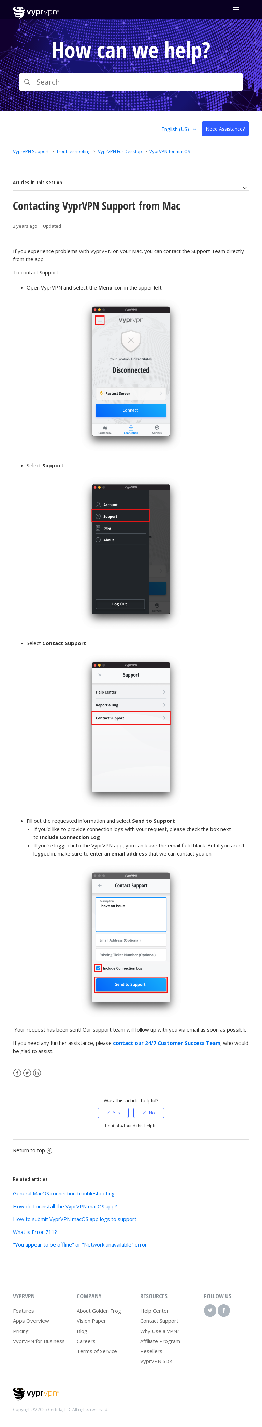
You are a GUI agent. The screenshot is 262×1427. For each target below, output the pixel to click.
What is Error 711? (35, 1231)
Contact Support (159, 1320)
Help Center (154, 1310)
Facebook (17, 1073)
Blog (82, 1331)
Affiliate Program (160, 1340)
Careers (86, 1340)
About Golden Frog (99, 1310)
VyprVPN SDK (156, 1361)
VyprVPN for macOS (169, 151)
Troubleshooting (73, 151)
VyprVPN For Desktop (120, 151)
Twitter (27, 1073)
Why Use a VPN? (159, 1331)
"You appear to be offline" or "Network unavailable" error (80, 1244)
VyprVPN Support (31, 151)
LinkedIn (37, 1073)
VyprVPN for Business (39, 1340)
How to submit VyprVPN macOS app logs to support (74, 1218)
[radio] (113, 1113)
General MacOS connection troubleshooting (64, 1193)
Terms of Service (97, 1351)
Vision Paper (91, 1320)
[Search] (131, 82)
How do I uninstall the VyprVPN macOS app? (65, 1206)
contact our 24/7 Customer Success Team (166, 1042)
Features (23, 1310)
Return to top (32, 1150)
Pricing (21, 1331)
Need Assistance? (225, 128)
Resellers (151, 1351)
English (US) (175, 128)
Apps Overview (31, 1320)
